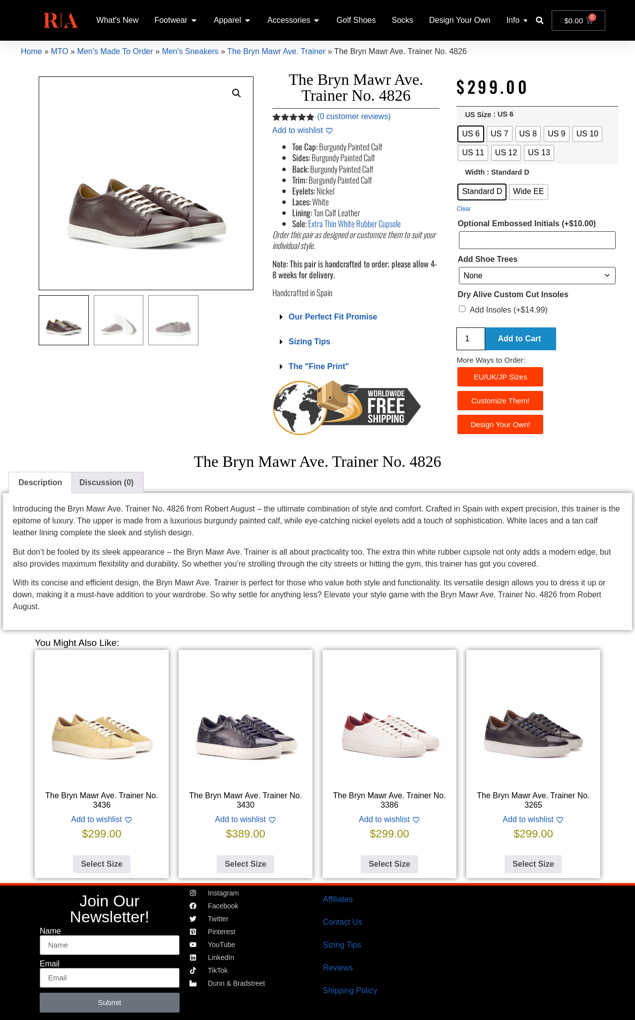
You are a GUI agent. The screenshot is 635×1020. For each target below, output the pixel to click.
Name (50, 931)
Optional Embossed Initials (526, 224)
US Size (478, 115)
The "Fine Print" (319, 366)
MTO (59, 51)
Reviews (338, 967)
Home (31, 51)
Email (50, 964)
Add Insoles (509, 310)
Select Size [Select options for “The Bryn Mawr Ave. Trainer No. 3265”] (533, 864)
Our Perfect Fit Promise (333, 317)
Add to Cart (519, 338)
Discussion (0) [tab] (106, 482)
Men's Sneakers (190, 51)
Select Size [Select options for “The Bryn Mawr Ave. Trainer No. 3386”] (389, 864)
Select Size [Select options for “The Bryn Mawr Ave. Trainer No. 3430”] (245, 864)
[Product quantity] (470, 338)
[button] (539, 20)
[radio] (470, 134)
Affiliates (338, 899)
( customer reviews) (353, 116)
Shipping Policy (350, 990)
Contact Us (342, 922)
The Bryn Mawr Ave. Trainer (276, 51)
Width (475, 172)
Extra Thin (354, 223)
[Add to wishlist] (302, 130)
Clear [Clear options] (463, 208)
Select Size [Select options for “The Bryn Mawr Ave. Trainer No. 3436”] (102, 864)
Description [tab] (40, 482)
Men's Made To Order (115, 51)
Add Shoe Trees (487, 259)
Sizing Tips (309, 341)
